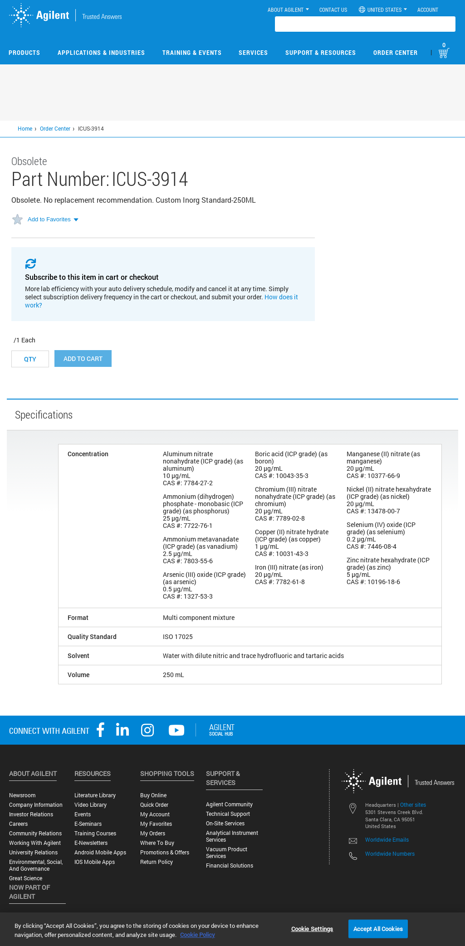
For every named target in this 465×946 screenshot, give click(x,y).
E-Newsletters (91, 842)
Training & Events (192, 52)
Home (25, 128)
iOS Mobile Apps (94, 861)
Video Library (90, 804)
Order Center (395, 52)
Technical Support (228, 813)
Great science (25, 878)
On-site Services (225, 823)
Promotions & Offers (164, 852)
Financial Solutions (229, 865)
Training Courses (95, 833)
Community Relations (35, 833)
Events (82, 814)
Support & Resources (320, 52)
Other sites (413, 804)
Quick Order (154, 804)
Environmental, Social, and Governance (36, 865)
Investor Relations (31, 814)
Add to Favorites (49, 219)
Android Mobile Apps (100, 852)
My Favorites (156, 823)
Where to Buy (157, 842)
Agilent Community (229, 804)
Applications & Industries (101, 52)
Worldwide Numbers (390, 853)
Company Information (36, 804)
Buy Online (153, 795)
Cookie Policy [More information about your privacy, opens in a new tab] (197, 935)
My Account (155, 814)
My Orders (152, 833)
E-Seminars (88, 823)
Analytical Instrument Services (232, 836)
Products (24, 52)
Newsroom (22, 795)
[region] (232, 929)
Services (253, 52)
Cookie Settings (312, 928)
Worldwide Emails (387, 839)
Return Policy (156, 861)
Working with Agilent (35, 842)
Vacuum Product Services (226, 852)
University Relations (33, 852)
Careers (18, 823)
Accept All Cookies (378, 928)
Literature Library (95, 795)
